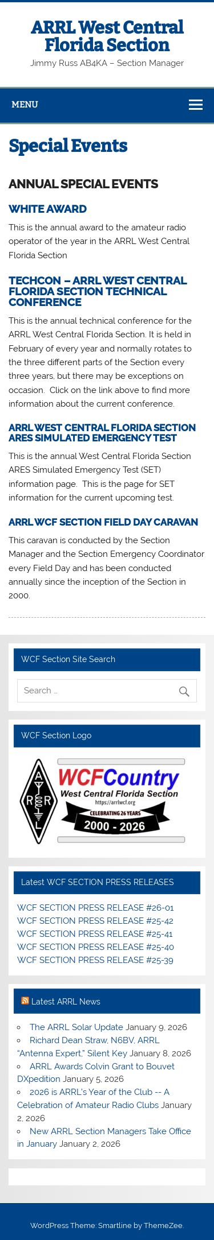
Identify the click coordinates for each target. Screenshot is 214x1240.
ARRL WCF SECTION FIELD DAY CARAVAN (103, 522)
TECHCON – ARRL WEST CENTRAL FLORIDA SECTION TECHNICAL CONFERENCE (97, 291)
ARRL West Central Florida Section (107, 36)
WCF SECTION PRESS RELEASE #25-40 (95, 947)
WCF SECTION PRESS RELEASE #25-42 (95, 921)
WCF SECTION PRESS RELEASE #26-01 (95, 908)
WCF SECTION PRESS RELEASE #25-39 (95, 960)
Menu (24, 105)
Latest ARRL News (65, 1001)
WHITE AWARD (48, 208)
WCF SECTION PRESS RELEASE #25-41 (94, 934)
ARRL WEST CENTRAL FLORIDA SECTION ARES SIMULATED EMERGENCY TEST (102, 432)
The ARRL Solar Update (76, 1027)
